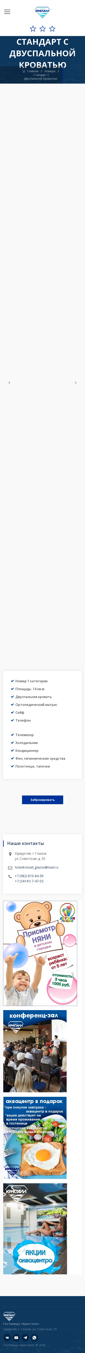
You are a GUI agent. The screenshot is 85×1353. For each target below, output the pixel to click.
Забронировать (42, 800)
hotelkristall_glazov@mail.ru (36, 867)
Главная (30, 71)
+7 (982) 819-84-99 (29, 876)
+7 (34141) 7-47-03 (29, 881)
